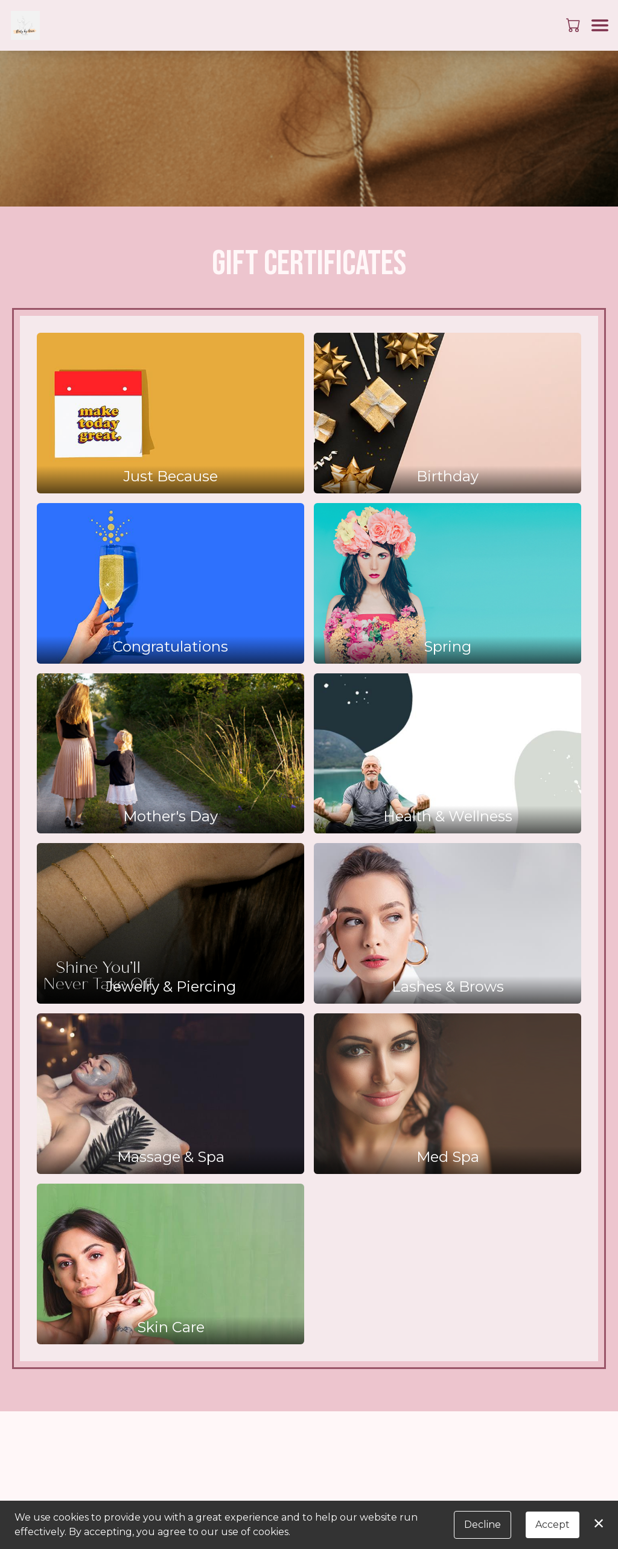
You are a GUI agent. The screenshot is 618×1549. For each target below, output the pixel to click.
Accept (552, 1524)
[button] (574, 24)
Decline (482, 1524)
